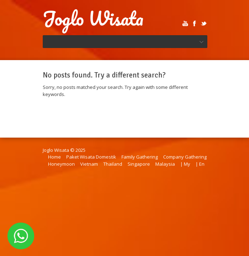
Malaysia (165, 164)
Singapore (139, 164)
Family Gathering (139, 157)
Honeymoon (61, 164)
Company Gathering (185, 157)
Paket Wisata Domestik (91, 157)
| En (200, 164)
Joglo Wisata (93, 18)
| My (185, 164)
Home (54, 157)
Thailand (112, 164)
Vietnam (89, 164)
